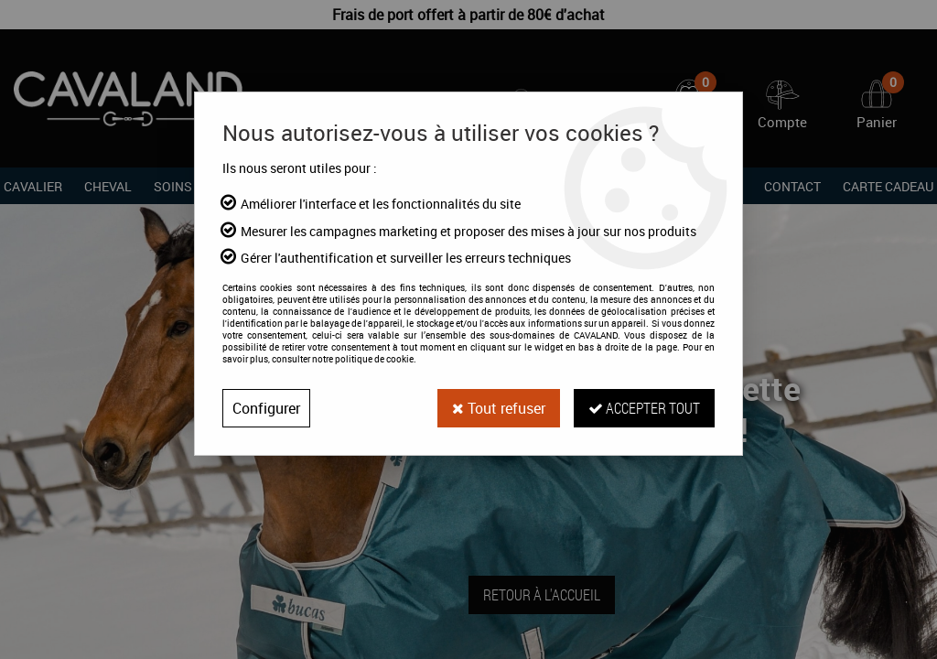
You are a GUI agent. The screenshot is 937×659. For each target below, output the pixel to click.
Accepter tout (644, 407)
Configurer (266, 408)
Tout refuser (498, 408)
